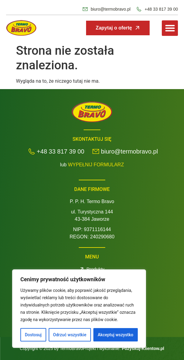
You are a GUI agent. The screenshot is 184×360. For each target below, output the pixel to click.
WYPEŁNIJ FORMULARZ (96, 164)
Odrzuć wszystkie (69, 334)
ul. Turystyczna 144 (92, 211)
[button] (170, 28)
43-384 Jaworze (92, 219)
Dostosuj (33, 334)
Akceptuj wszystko (115, 334)
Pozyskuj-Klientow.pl (143, 348)
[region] (79, 308)
